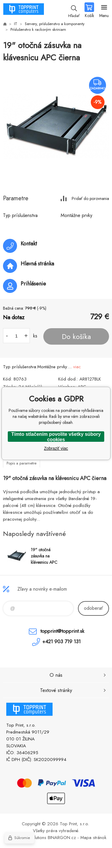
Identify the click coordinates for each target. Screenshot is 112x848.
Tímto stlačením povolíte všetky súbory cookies (56, 437)
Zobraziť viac (56, 448)
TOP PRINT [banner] (23, 10)
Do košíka (76, 336)
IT (15, 24)
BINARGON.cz (62, 837)
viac (77, 366)
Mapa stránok (93, 837)
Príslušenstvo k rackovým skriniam (38, 29)
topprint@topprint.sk (62, 631)
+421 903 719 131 (61, 641)
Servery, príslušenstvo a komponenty (55, 24)
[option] (56, 126)
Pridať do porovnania (90, 198)
